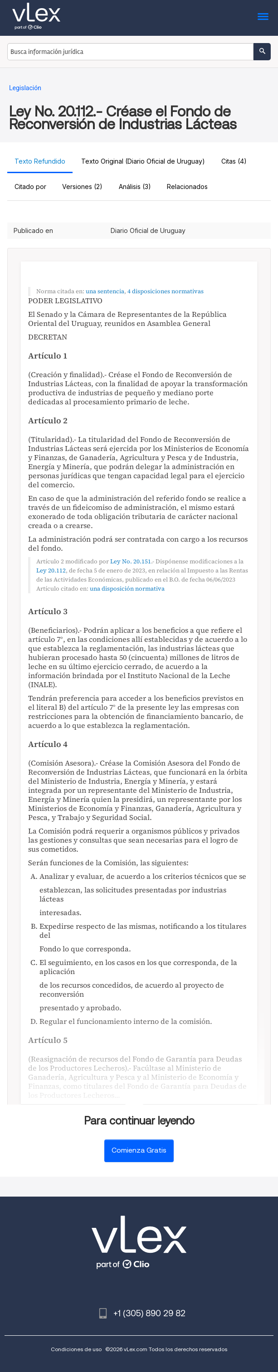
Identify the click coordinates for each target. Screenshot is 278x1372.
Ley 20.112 (51, 570)
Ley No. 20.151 (130, 561)
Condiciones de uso (76, 1349)
